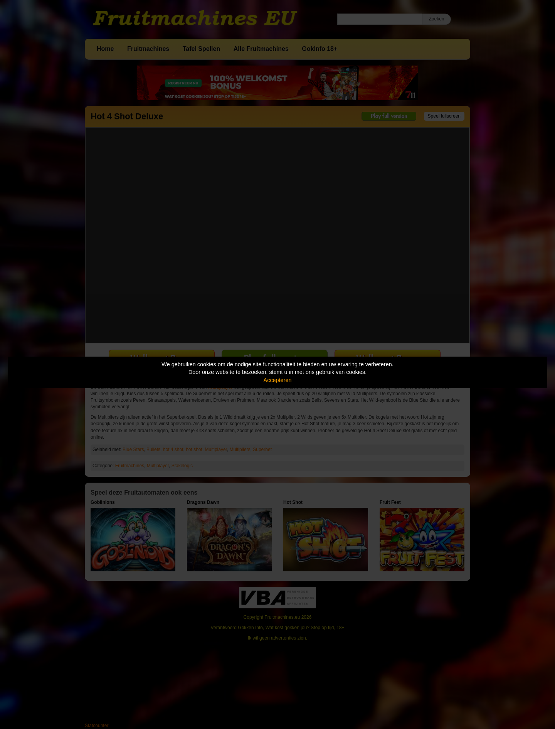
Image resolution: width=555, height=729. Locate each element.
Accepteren (278, 380)
